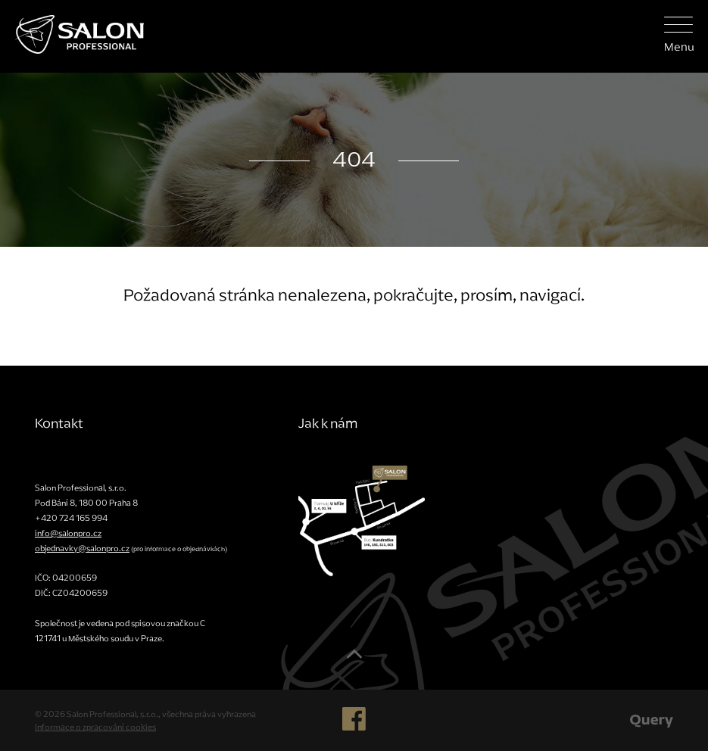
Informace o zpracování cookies (95, 727)
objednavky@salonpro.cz (82, 548)
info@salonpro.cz (68, 533)
